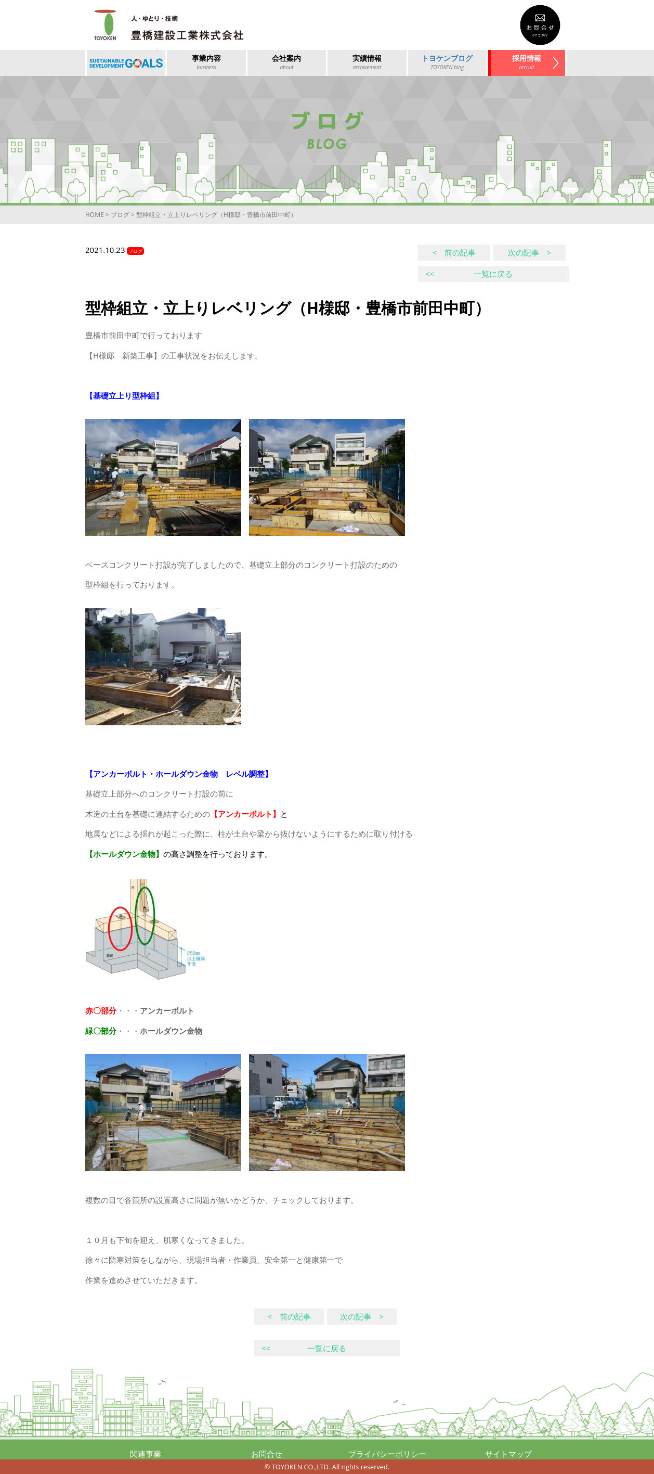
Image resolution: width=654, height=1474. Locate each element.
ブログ (120, 214)
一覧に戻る (469, 273)
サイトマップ (508, 1454)
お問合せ (266, 1454)
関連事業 (145, 1454)
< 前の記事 (454, 252)
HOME (94, 214)
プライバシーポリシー (387, 1454)
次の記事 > (530, 252)
